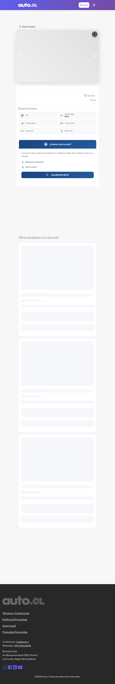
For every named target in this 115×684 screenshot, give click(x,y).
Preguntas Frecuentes (14, 632)
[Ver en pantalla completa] (94, 34)
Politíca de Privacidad (14, 619)
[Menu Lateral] (94, 5)
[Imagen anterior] (20, 56)
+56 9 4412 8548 (22, 645)
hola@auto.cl (22, 641)
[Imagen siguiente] (95, 56)
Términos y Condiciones (15, 613)
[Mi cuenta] (84, 5)
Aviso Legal (9, 625)
